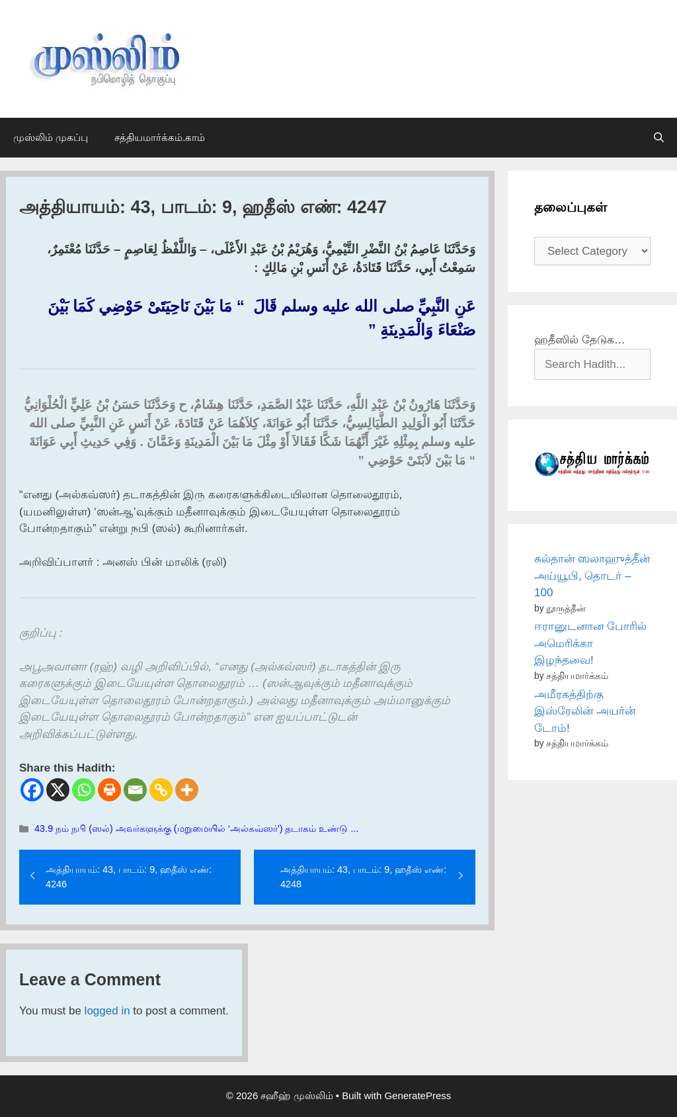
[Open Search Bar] (659, 137)
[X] (57, 789)
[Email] (135, 789)
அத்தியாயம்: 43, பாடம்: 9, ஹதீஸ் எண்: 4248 (363, 876)
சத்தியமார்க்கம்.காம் (159, 137)
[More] (186, 789)
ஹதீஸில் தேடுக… (579, 340)
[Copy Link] (161, 789)
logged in (107, 1011)
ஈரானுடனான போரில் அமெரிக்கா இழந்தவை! (590, 643)
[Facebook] (32, 789)
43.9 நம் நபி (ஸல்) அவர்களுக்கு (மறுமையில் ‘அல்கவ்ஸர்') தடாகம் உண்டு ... (196, 828)
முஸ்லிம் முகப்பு (50, 137)
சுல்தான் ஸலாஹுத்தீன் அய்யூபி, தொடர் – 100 (592, 576)
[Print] (109, 789)
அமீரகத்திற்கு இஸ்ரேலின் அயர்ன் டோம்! (584, 711)
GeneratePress (417, 1095)
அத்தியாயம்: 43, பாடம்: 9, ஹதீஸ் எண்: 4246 (129, 876)
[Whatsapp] (83, 789)
